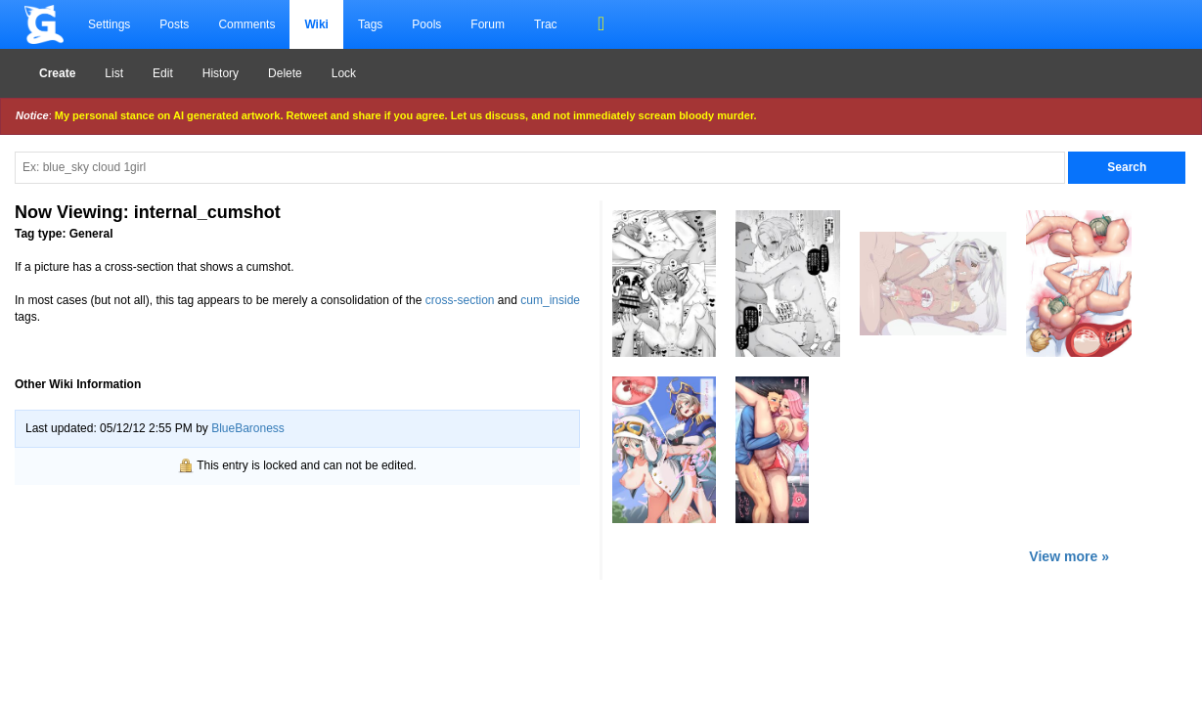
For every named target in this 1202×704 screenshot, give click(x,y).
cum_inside (550, 300)
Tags (370, 24)
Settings (109, 24)
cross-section (460, 300)
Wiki (316, 24)
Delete (285, 73)
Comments (246, 24)
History (220, 73)
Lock (344, 73)
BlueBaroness (248, 428)
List (114, 73)
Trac (545, 24)
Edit (163, 73)
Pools (426, 24)
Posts (174, 24)
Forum (487, 24)
